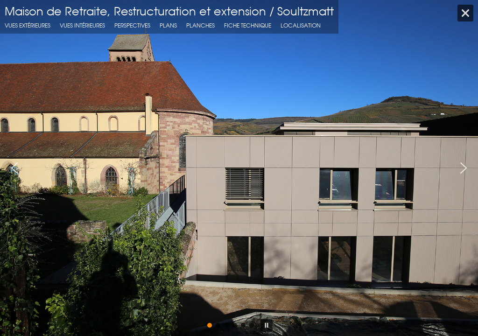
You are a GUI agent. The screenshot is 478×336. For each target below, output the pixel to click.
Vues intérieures (82, 25)
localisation (301, 25)
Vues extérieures (27, 25)
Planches (200, 25)
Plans (168, 25)
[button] (14, 168)
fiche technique (247, 25)
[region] (239, 168)
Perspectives (132, 25)
